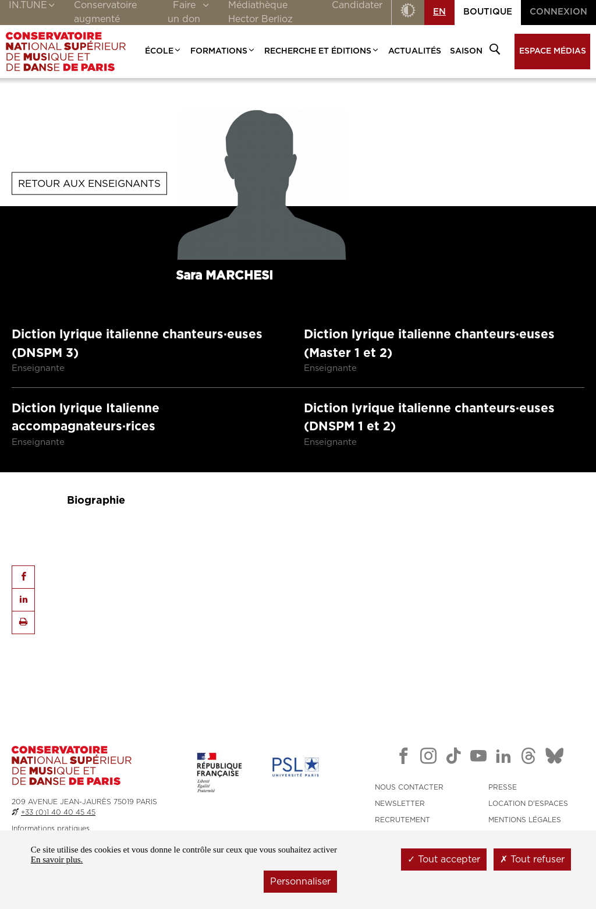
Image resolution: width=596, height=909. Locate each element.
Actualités (414, 51)
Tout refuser (532, 859)
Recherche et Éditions (321, 51)
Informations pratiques (51, 828)
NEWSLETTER (400, 803)
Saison (466, 51)
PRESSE (502, 787)
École (163, 51)
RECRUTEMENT (402, 819)
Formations (223, 51)
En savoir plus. (57, 859)
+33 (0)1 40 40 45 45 (58, 812)
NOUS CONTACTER (409, 787)
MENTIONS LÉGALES (524, 819)
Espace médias (552, 51)
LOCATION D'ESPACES (528, 803)
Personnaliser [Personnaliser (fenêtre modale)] (300, 881)
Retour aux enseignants (89, 184)
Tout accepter (443, 859)
